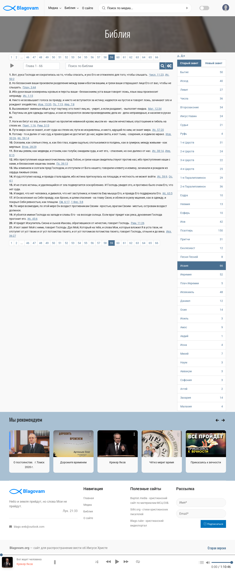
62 (130, 57)
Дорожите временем (73, 462)
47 (34, 57)
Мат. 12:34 (155, 108)
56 (92, 57)
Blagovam (21, 8)
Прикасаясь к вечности (206, 462)
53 (72, 57)
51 (60, 57)
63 (137, 57)
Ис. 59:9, (162, 176)
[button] (96, 562)
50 (53, 57)
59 (111, 57)
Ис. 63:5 (167, 193)
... (22, 57)
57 (98, 57)
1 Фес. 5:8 (77, 202)
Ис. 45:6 (33, 218)
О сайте (87, 8)
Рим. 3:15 (43, 125)
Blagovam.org (19, 548)
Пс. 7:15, (58, 104)
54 (79, 57)
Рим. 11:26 (137, 223)
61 (124, 57)
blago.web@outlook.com (26, 526)
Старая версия (217, 548)
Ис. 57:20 (158, 129)
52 (66, 57)
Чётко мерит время (161, 462)
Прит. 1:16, (29, 125)
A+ (183, 56)
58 (105, 57)
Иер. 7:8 (69, 104)
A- (178, 56)
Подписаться (213, 524)
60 (118, 57)
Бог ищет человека (29, 559)
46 (27, 57)
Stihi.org (135, 509)
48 (40, 57)
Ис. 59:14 (23, 138)
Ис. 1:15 (28, 95)
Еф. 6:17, (64, 202)
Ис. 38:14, (158, 150)
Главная (88, 498)
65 (150, 57)
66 (156, 57)
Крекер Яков (117, 462)
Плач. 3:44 (29, 87)
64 (143, 57)
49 (47, 57)
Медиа (54, 8)
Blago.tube (137, 520)
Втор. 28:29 (29, 146)
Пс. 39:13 (62, 163)
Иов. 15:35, (45, 104)
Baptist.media (138, 498)
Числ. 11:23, (156, 74)
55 (85, 57)
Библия (72, 8)
